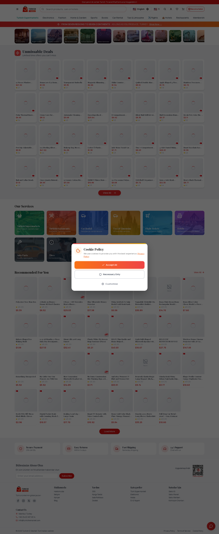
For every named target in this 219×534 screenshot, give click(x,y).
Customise (109, 283)
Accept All (109, 264)
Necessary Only (109, 274)
